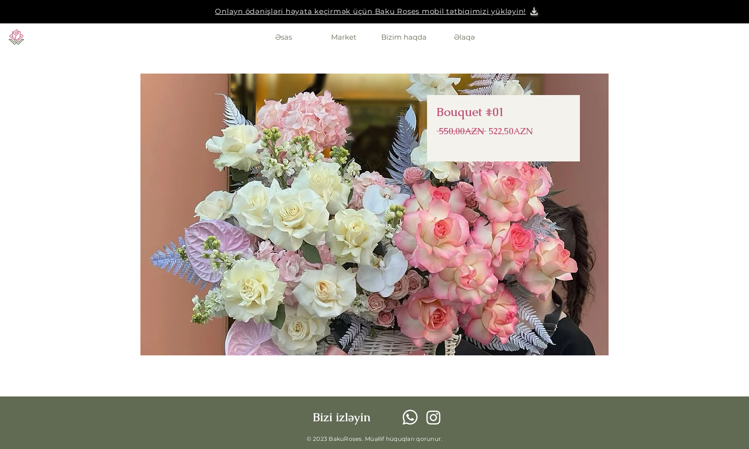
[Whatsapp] (410, 417)
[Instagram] (433, 417)
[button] (370, 11)
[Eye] (16, 37)
